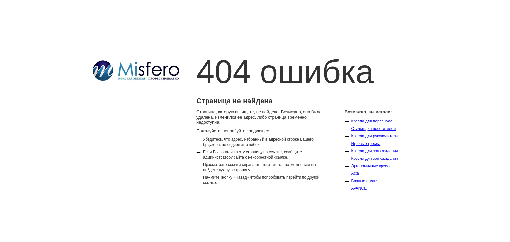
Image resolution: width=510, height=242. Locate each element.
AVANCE (359, 188)
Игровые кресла (366, 143)
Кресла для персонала (372, 121)
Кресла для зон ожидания (374, 151)
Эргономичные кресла (371, 166)
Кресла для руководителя (374, 136)
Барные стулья (365, 181)
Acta (355, 173)
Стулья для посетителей (373, 128)
